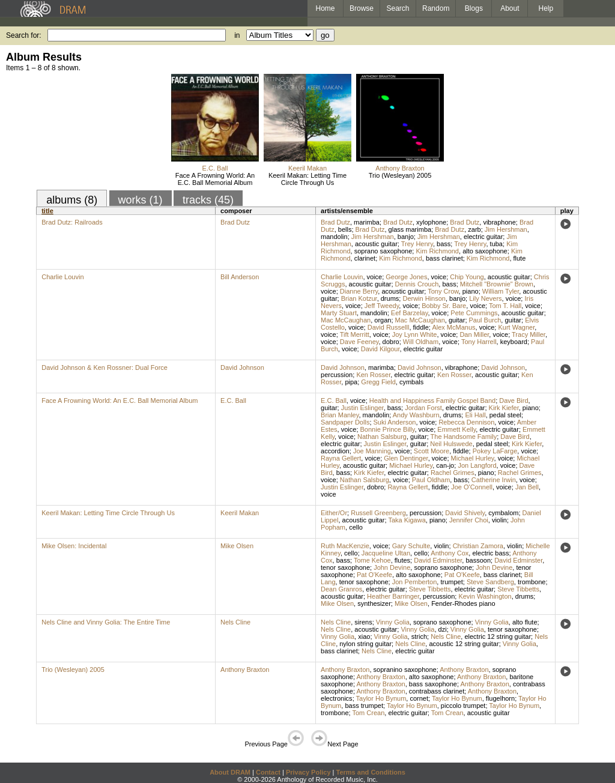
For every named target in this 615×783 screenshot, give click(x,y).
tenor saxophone (345, 567)
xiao (364, 636)
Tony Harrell (479, 341)
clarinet (364, 258)
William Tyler (501, 291)
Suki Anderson (395, 422)
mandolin (334, 236)
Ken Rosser (373, 374)
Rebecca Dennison (466, 422)
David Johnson (242, 367)
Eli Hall (475, 415)
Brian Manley (340, 415)
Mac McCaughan (346, 320)
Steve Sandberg (490, 581)
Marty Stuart (339, 312)
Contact (268, 772)
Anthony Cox (449, 553)
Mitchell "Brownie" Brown (496, 284)
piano (470, 291)
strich (419, 636)
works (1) (140, 200)
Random (435, 8)
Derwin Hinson (424, 298)
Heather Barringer (393, 596)
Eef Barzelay (409, 312)
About (509, 8)
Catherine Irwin (493, 479)
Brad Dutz (235, 222)
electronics (337, 698)
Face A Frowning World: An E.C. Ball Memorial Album (215, 179)
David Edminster (438, 560)
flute (520, 258)
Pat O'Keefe (374, 574)
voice (375, 276)
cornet (419, 698)
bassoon (478, 560)
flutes (402, 560)
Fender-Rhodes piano (463, 603)
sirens (363, 622)
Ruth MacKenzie (345, 545)
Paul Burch (485, 320)
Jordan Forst (423, 407)
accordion (335, 451)
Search (398, 8)
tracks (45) (208, 200)
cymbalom (503, 512)
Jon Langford (477, 465)
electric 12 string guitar (497, 636)
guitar (457, 320)
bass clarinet (444, 258)
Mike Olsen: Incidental (73, 545)
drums (390, 298)
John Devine (392, 567)
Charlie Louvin (62, 276)
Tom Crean (368, 712)
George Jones (406, 276)
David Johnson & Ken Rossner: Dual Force (104, 367)
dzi (442, 629)
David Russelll (389, 327)
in (237, 35)
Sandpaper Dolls (345, 422)
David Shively (465, 512)
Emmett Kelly (456, 429)
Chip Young (466, 276)
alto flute (525, 622)
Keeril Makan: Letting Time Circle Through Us (307, 179)
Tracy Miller (528, 334)
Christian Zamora (478, 545)
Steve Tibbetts (430, 589)
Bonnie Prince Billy (387, 429)
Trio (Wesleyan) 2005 (400, 175)
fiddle (421, 327)
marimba (367, 222)
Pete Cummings (473, 312)
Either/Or (334, 512)
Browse (362, 8)
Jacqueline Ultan (386, 553)
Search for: (23, 35)
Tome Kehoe (372, 560)
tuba (496, 243)
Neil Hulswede (451, 443)
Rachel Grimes (452, 472)
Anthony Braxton (399, 168)
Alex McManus (453, 327)
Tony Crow (443, 291)
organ (382, 320)
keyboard (513, 341)
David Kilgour (380, 348)
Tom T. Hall (505, 305)
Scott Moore (431, 451)
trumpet (451, 581)
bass (443, 243)
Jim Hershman (506, 229)
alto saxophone (484, 251)
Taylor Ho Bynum (381, 698)
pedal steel (505, 415)
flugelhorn (500, 698)
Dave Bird (513, 400)
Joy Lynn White (414, 334)
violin (499, 520)
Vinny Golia (393, 622)
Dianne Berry (359, 291)
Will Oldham (420, 341)
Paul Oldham (431, 479)
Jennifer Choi (468, 520)
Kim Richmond (437, 251)
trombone (531, 581)
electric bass (490, 553)
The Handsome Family (464, 436)
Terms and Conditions (370, 772)
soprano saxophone (383, 251)
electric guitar (483, 236)
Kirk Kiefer (504, 407)
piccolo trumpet (463, 705)
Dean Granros (341, 589)
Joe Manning (372, 451)
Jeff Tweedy (382, 305)
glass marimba (410, 229)
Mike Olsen (236, 545)
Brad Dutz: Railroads (72, 222)
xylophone (431, 222)
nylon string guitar (365, 643)
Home (325, 8)
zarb (474, 229)
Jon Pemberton (414, 581)
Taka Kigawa (406, 520)
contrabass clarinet (436, 691)
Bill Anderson (239, 276)
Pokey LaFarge (495, 451)
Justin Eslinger (362, 407)
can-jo (445, 465)
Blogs (474, 8)
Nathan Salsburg (382, 436)
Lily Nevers (485, 298)
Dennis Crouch (417, 284)
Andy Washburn (416, 415)
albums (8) (71, 200)
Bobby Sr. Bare (444, 305)
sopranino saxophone (405, 669)
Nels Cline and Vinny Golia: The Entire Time (105, 622)
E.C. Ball (215, 168)
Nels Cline (235, 622)
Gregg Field (378, 381)
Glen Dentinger (406, 458)
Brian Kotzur (359, 298)
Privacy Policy (308, 772)
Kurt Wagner (516, 327)
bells (345, 229)
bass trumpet (364, 705)
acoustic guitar (376, 243)
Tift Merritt (354, 334)
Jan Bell (527, 487)
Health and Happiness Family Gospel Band (432, 400)
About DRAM (230, 772)
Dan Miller (474, 334)
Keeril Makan (307, 168)
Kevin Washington (484, 596)
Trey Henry (417, 243)
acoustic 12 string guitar (463, 643)
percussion (337, 374)
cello (356, 527)
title (47, 210)
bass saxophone (433, 684)
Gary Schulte (411, 545)
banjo (406, 236)
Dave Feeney (359, 341)
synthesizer (374, 603)
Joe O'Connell (471, 487)
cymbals (411, 381)
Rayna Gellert (341, 458)
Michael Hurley (472, 458)
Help (546, 8)
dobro (391, 341)
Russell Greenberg (378, 512)
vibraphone (499, 222)
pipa (351, 381)
